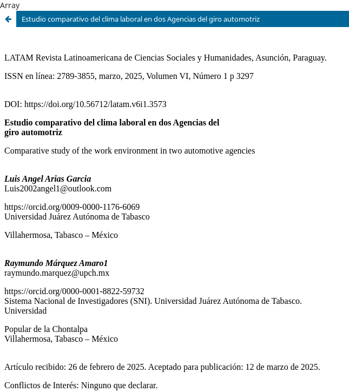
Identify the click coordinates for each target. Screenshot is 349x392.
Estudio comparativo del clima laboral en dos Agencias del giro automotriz (141, 19)
